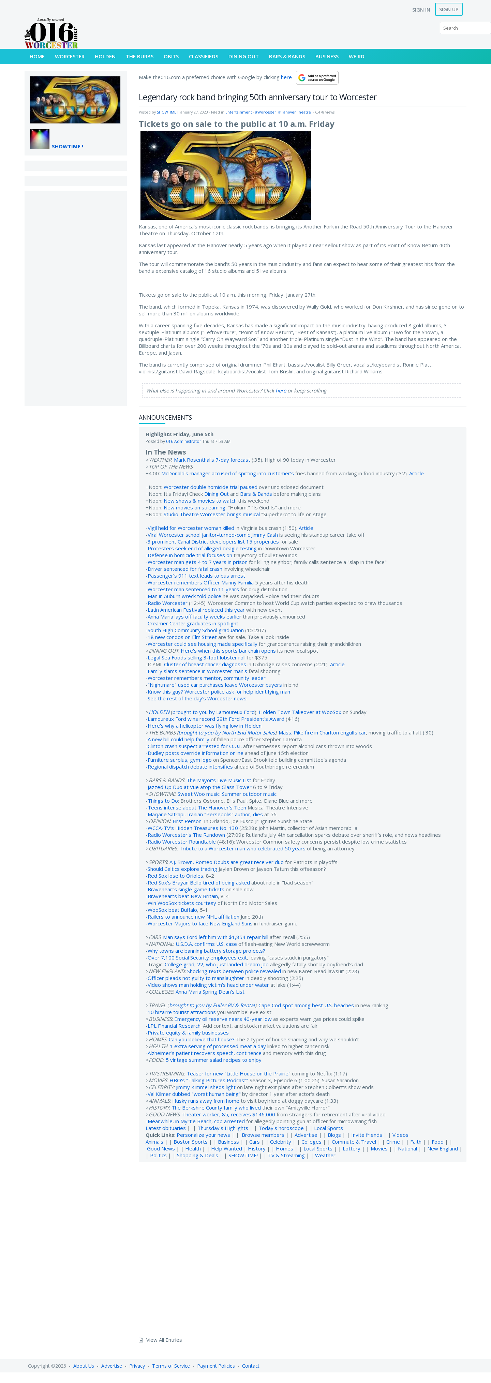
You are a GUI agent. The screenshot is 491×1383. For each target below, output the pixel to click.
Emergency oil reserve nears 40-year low (223, 1018)
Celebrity (280, 1141)
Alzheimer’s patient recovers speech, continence (205, 1053)
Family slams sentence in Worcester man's (197, 671)
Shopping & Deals (197, 1155)
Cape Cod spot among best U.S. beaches (306, 1005)
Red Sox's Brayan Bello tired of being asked (199, 882)
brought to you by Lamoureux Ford (214, 712)
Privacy (137, 1366)
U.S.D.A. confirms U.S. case (206, 943)
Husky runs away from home (205, 1100)
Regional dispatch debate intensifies (190, 766)
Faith (415, 1141)
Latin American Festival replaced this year (196, 609)
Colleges (311, 1141)
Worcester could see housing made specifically (202, 643)
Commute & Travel (354, 1141)
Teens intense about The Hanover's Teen (197, 807)
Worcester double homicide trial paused (210, 487)
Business (228, 1141)
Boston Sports (191, 1141)
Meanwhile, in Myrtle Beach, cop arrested (196, 1121)
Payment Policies (216, 1366)
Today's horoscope (281, 1128)
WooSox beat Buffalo (172, 909)
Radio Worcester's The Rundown (186, 834)
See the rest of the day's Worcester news (197, 698)
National (407, 1148)
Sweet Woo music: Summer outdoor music (227, 793)
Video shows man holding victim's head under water (208, 984)
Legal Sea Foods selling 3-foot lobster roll (197, 657)
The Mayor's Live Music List (219, 780)
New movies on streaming (194, 507)
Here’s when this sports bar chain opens (228, 650)
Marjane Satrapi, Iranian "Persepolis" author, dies (205, 814)
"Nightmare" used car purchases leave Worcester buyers (215, 684)
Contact (250, 1366)
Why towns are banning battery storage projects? (206, 950)
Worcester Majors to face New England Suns (200, 923)
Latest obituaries (166, 1128)
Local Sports (328, 1128)
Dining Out (216, 493)
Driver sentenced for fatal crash (185, 568)
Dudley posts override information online (195, 752)
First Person (187, 821)
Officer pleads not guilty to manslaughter (196, 978)
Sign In (421, 9)
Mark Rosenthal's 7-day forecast (212, 459)
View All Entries (164, 1339)
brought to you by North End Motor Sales (226, 732)
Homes (284, 1148)
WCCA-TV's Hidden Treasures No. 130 (193, 827)
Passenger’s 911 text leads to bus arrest (196, 575)
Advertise (306, 1134)
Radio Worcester (168, 602)
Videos (400, 1134)
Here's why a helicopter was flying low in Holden (205, 725)
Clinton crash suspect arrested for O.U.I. (195, 746)
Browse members (264, 1134)
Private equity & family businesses (188, 1032)
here (286, 77)
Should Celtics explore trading (182, 868)
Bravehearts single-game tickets (186, 889)
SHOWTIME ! (67, 146)
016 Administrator (183, 441)
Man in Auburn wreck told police (184, 596)
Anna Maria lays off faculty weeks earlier (194, 616)
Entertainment (238, 112)
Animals (154, 1141)
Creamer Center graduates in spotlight (193, 623)
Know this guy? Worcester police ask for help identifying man (219, 691)
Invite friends (366, 1134)
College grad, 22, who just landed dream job (217, 964)
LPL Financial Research (174, 1025)
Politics (158, 1155)
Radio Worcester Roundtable (182, 841)
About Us (83, 1366)
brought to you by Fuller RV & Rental (212, 1005)
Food (438, 1141)
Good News (161, 1148)
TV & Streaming (286, 1155)
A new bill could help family (178, 739)
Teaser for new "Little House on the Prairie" (239, 1073)
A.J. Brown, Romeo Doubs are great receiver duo (226, 862)
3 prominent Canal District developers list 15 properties (213, 541)
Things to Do (163, 800)
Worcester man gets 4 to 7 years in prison (198, 562)
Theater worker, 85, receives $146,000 (228, 1114)
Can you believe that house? (202, 1039)
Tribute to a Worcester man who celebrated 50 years (242, 848)
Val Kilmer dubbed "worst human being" (194, 1093)
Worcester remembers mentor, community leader (207, 677)
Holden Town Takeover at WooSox (300, 712)
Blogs (334, 1134)
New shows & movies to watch (200, 500)
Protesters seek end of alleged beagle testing (202, 548)
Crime (393, 1141)
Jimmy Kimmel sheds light (206, 1087)
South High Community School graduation (196, 630)
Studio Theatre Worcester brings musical (212, 514)
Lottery (351, 1148)
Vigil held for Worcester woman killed (191, 527)
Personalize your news (203, 1134)
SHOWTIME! (243, 1155)
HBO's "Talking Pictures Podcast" (208, 1080)
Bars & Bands (256, 493)
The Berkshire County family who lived (216, 1107)
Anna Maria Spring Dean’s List (210, 991)
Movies (379, 1148)
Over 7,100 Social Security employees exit (197, 957)
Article (416, 473)
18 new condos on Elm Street (182, 637)
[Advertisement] (76, 298)
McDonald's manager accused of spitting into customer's (227, 473)
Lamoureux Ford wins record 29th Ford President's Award (216, 718)
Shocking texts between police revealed (234, 971)
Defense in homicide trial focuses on (190, 555)
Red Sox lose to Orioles (175, 875)
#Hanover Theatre (294, 112)
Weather (325, 1155)
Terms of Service (171, 1366)
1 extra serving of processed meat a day (218, 1046)
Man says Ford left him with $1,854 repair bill (215, 937)
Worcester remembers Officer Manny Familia (201, 582)
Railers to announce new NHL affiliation (193, 916)
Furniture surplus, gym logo (180, 759)
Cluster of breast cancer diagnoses (205, 664)
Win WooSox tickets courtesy (182, 902)
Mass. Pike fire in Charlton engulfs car (322, 732)
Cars (254, 1141)
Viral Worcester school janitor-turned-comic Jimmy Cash (213, 534)
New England (442, 1148)
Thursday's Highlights (222, 1128)
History (257, 1148)
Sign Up (449, 9)
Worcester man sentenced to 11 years (193, 589)
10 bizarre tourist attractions (182, 1012)
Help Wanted (226, 1148)
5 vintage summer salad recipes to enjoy (214, 1059)
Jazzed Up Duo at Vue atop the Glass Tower (200, 787)
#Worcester (265, 112)
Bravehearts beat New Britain (183, 896)
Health (193, 1148)
